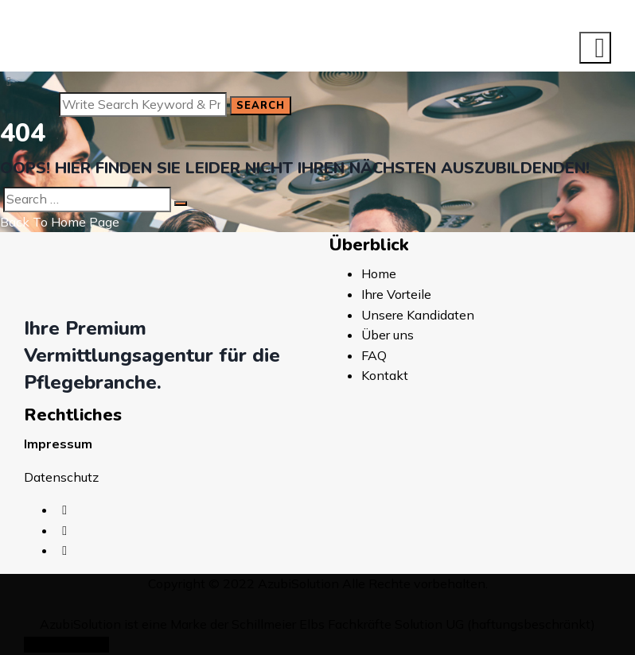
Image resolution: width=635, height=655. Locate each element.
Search (260, 106)
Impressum (58, 444)
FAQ (374, 355)
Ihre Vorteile (396, 294)
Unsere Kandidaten (417, 315)
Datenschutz (61, 477)
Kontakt (384, 375)
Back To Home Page (59, 222)
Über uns (387, 335)
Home (378, 273)
